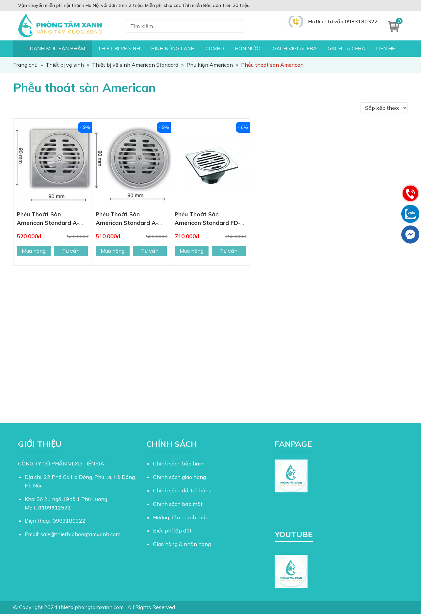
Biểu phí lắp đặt (172, 530)
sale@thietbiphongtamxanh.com (80, 534)
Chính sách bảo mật (178, 504)
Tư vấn (71, 251)
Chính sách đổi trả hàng (182, 490)
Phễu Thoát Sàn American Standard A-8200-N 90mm (48, 223)
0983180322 (69, 520)
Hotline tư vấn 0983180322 (343, 21)
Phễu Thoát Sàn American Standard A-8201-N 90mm (127, 223)
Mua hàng (34, 251)
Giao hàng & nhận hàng (182, 544)
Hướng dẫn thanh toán (181, 517)
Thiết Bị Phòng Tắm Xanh (64, 25)
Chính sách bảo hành (179, 463)
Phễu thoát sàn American (84, 87)
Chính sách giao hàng (179, 477)
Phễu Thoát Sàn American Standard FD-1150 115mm (207, 223)
